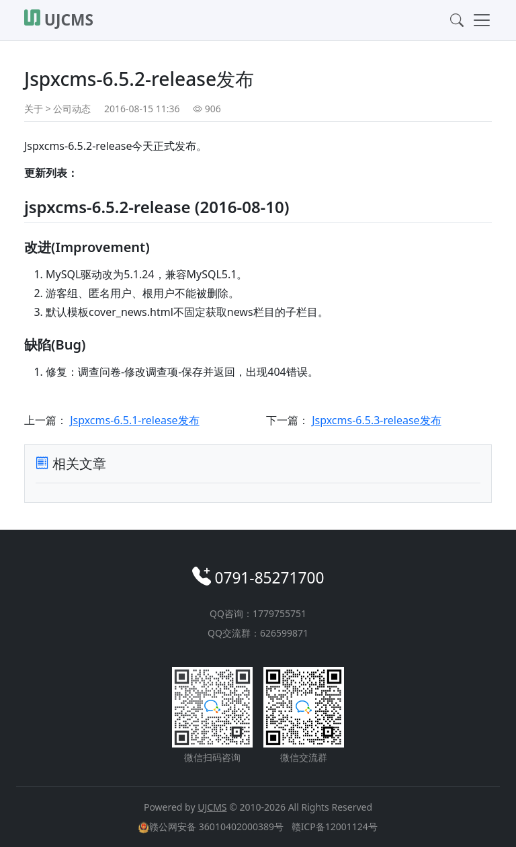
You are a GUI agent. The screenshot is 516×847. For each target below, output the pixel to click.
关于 (33, 108)
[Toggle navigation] (478, 20)
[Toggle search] (453, 20)
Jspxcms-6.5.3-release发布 (376, 420)
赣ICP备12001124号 (335, 826)
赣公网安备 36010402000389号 (212, 826)
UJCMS (212, 807)
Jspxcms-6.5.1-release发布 (134, 420)
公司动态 (72, 108)
